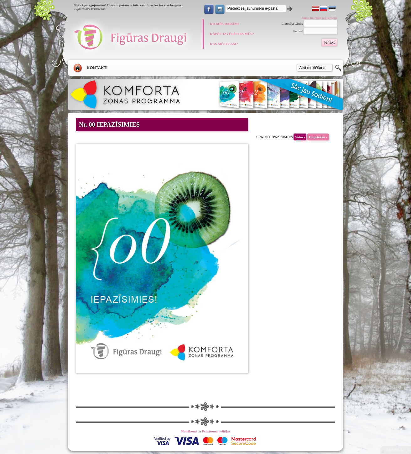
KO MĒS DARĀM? (224, 24)
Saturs (300, 137)
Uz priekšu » (318, 137)
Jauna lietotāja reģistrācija (319, 18)
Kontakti (97, 67)
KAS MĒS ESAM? (224, 44)
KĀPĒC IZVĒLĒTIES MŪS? (232, 34)
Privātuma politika (216, 431)
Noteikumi (189, 431)
